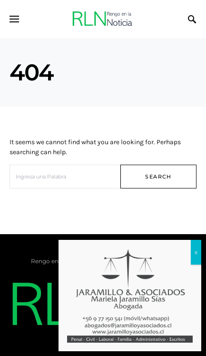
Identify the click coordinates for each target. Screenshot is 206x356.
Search (158, 176)
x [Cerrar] (196, 252)
